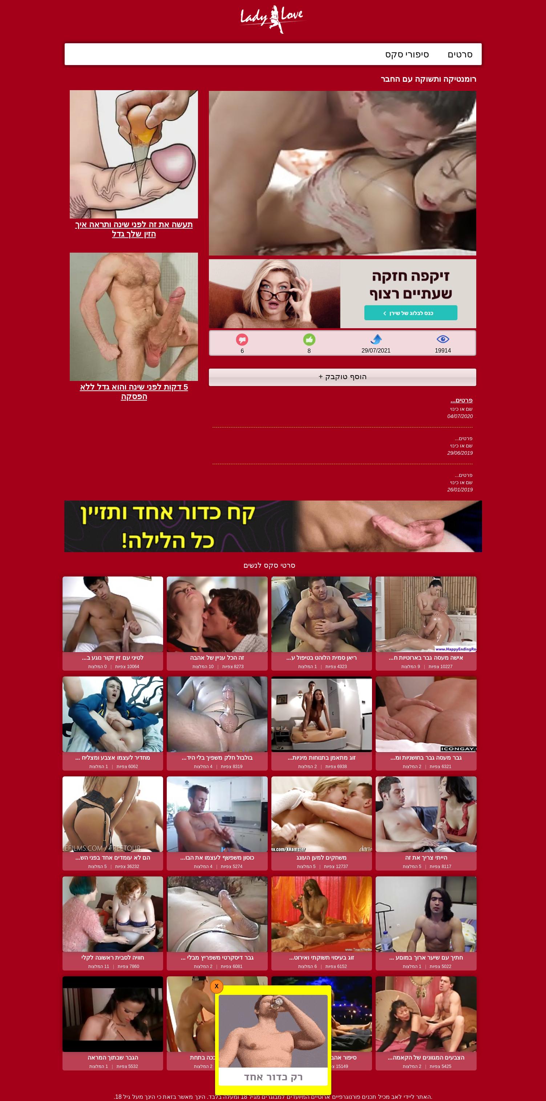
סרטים (460, 54)
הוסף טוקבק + (343, 376)
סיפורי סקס (407, 54)
